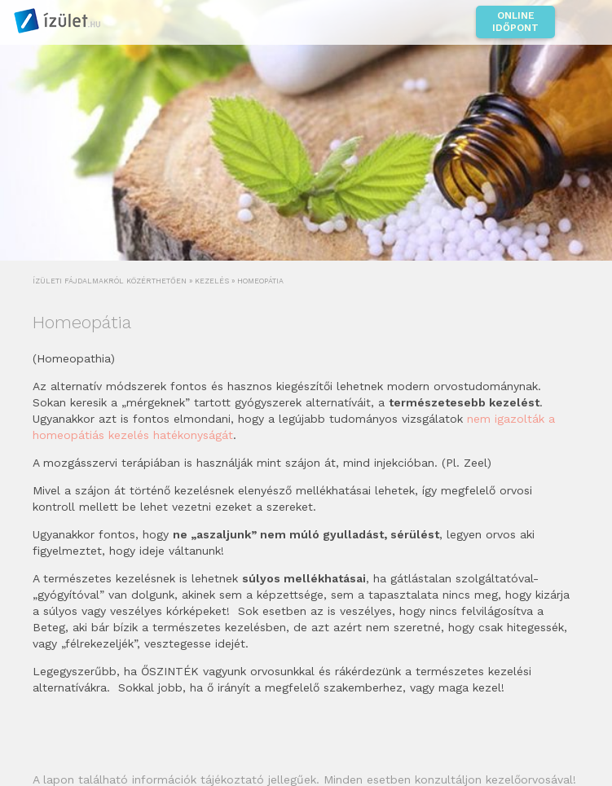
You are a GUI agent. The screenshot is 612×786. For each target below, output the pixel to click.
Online (515, 22)
